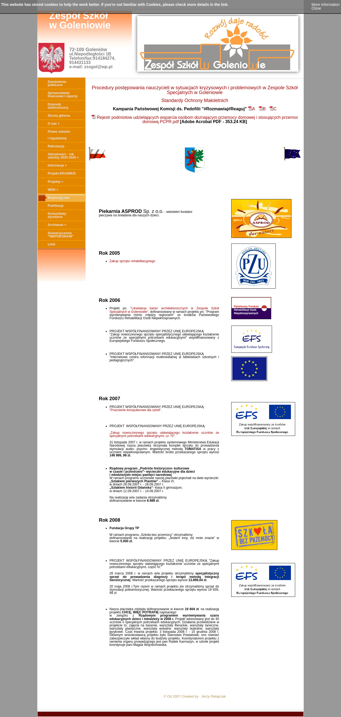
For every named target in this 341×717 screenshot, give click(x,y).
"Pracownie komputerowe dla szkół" (135, 410)
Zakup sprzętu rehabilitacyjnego (132, 261)
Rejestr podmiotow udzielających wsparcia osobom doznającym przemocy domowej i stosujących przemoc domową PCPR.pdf (194, 119)
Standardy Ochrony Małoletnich (194, 100)
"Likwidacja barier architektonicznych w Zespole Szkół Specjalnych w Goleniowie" (164, 309)
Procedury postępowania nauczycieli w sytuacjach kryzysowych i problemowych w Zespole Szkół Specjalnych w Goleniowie (195, 90)
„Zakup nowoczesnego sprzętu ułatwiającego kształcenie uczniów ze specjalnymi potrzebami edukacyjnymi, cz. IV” (164, 434)
